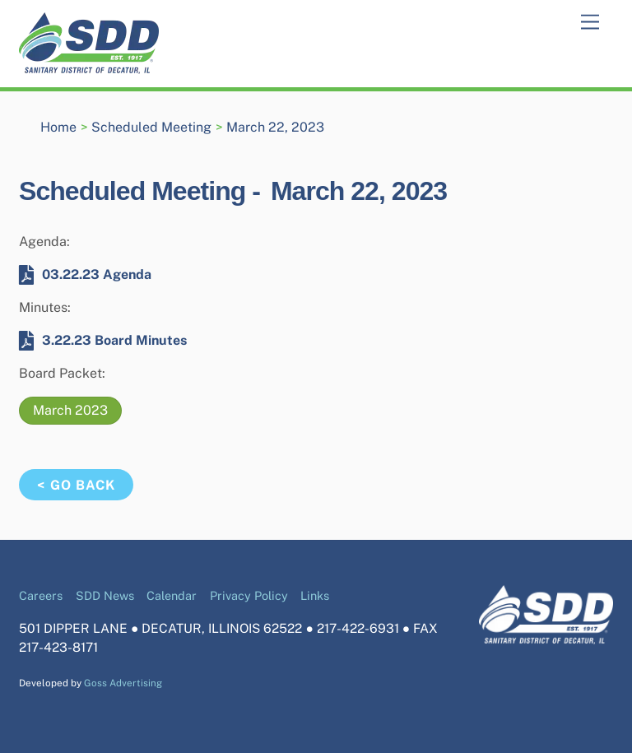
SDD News (105, 595)
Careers (41, 595)
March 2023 (70, 410)
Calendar (171, 595)
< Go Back (75, 485)
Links (314, 595)
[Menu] (590, 23)
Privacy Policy (249, 595)
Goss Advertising (123, 683)
